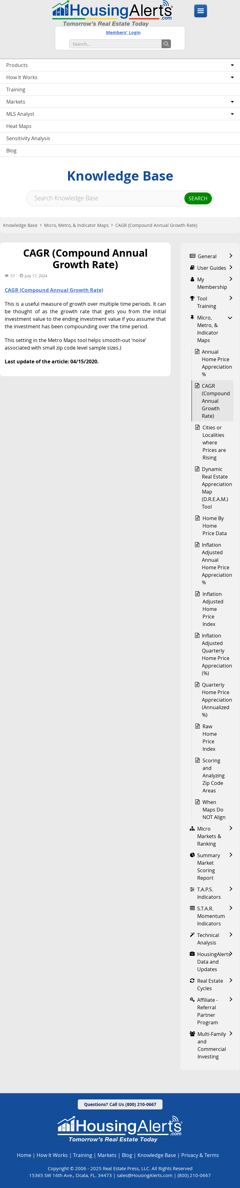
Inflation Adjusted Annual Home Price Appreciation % (217, 563)
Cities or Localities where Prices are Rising (214, 442)
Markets (107, 1155)
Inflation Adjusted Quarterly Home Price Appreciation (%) (217, 654)
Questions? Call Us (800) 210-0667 (120, 1104)
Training (82, 1155)
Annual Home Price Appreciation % (217, 363)
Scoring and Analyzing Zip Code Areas (213, 775)
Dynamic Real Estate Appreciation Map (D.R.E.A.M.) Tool (217, 488)
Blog (127, 1155)
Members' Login (123, 32)
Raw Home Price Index (209, 737)
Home (24, 1155)
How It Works (52, 1155)
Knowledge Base (20, 225)
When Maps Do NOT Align (214, 810)
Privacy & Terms (200, 1155)
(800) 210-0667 (194, 1175)
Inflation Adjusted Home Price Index (212, 609)
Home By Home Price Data (214, 526)
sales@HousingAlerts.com (144, 1175)
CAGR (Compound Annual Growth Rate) (156, 225)
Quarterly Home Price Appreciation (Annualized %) (217, 699)
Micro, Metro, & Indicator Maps (76, 225)
